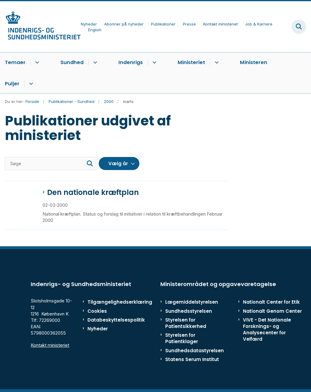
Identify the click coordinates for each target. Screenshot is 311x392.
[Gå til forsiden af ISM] (40, 26)
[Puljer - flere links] (30, 83)
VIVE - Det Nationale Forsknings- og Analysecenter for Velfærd (267, 330)
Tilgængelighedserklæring (106, 302)
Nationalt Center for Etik (271, 302)
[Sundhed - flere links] (94, 62)
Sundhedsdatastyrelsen (194, 350)
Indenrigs (130, 62)
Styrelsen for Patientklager (181, 338)
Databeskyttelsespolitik (106, 320)
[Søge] (50, 163)
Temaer (15, 62)
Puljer (12, 83)
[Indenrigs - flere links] (153, 62)
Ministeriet (191, 62)
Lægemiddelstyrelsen (191, 302)
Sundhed (72, 62)
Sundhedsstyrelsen (188, 311)
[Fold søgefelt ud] (299, 26)
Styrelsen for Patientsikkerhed (185, 323)
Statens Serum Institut (192, 359)
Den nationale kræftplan (93, 192)
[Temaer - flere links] (36, 62)
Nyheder (97, 329)
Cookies (97, 311)
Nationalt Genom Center (272, 311)
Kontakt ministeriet (50, 345)
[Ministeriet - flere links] (216, 62)
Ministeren (253, 62)
